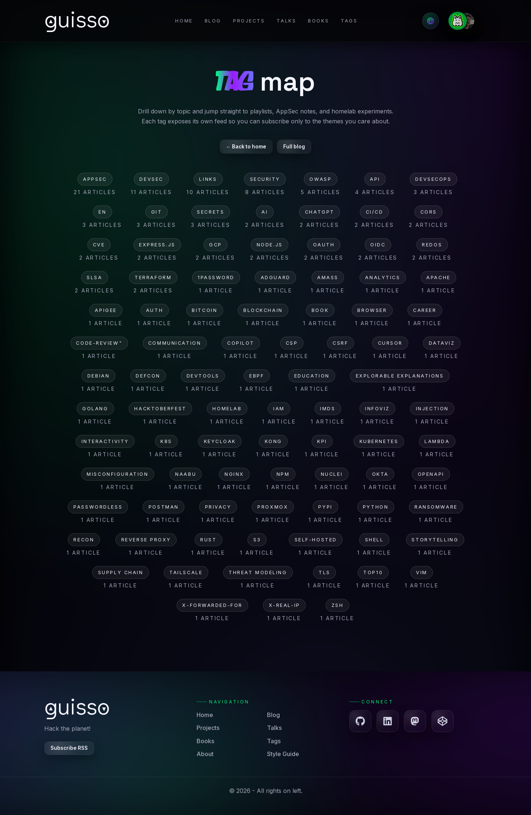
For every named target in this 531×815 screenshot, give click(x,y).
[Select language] (430, 21)
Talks (286, 21)
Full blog (294, 147)
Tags (349, 21)
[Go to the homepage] (77, 21)
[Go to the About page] (465, 20)
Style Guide (283, 754)
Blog (213, 21)
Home (183, 21)
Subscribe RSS (69, 748)
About (205, 754)
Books (318, 21)
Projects (249, 21)
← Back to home (246, 147)
